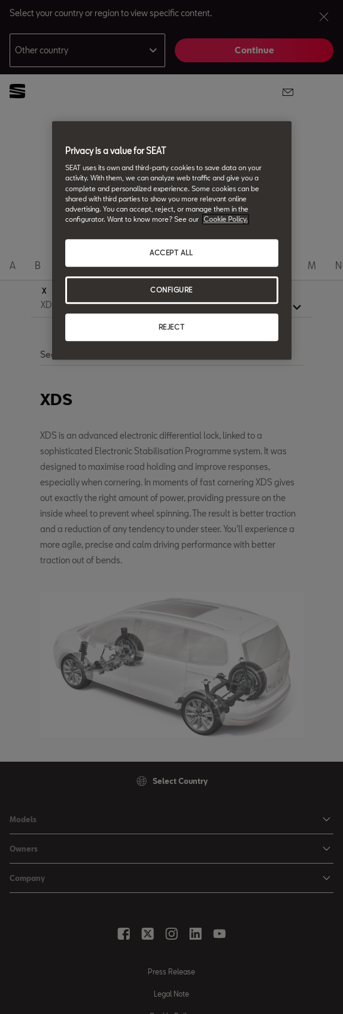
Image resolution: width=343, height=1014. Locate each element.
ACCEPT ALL (171, 252)
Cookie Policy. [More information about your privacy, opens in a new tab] (226, 219)
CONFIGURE (171, 290)
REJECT (171, 327)
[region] (172, 240)
